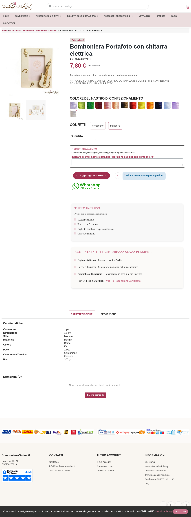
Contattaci (9, 23)
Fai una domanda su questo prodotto (147, 175)
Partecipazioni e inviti (48, 16)
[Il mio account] (184, 6)
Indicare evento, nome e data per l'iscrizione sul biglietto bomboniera (112, 157)
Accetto (180, 511)
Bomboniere (22, 16)
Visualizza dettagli (164, 511)
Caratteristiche (84, 314)
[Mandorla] (115, 125)
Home (6, 16)
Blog (174, 16)
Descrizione (106, 314)
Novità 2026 (144, 16)
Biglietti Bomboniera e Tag (82, 16)
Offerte (160, 16)
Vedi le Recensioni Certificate (123, 281)
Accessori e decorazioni (118, 16)
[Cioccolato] (98, 125)
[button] (6, 67)
